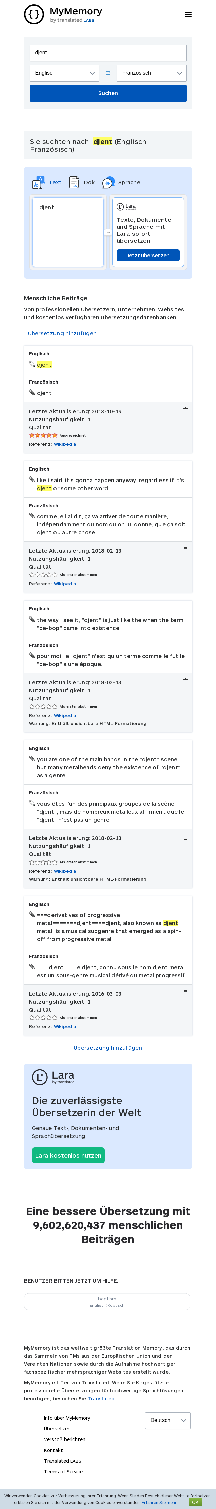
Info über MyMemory (67, 1418)
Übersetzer (56, 1428)
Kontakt (53, 1450)
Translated (62, 1461)
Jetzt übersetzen (148, 255)
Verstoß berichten (64, 1439)
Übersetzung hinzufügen (62, 333)
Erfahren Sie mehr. (160, 1502)
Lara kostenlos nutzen (68, 1155)
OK (195, 1502)
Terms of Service (63, 1471)
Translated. (102, 1398)
